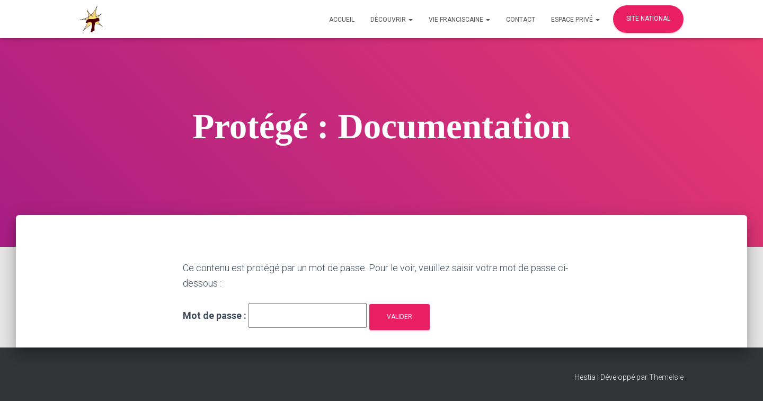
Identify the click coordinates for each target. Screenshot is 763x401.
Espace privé (575, 19)
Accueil (341, 19)
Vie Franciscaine (459, 19)
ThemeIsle (666, 377)
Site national (648, 18)
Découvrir (391, 19)
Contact (520, 19)
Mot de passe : (275, 315)
